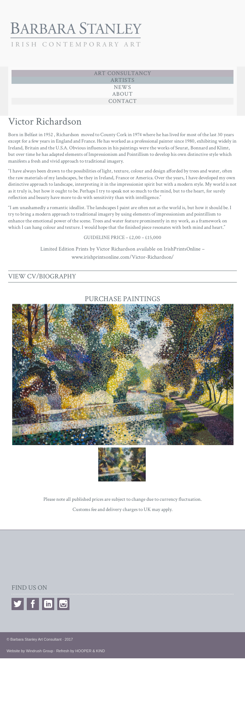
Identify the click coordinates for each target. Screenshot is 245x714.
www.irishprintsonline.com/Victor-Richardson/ (123, 257)
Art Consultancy (122, 73)
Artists (122, 80)
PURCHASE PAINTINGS (122, 299)
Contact (122, 101)
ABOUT (122, 94)
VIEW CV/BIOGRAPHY (42, 276)
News (122, 87)
